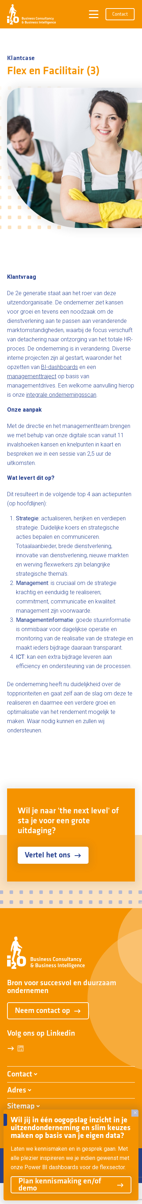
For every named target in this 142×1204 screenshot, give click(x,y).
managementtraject (31, 376)
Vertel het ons (53, 855)
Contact (120, 14)
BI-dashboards (59, 367)
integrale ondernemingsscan (61, 394)
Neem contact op (48, 1011)
